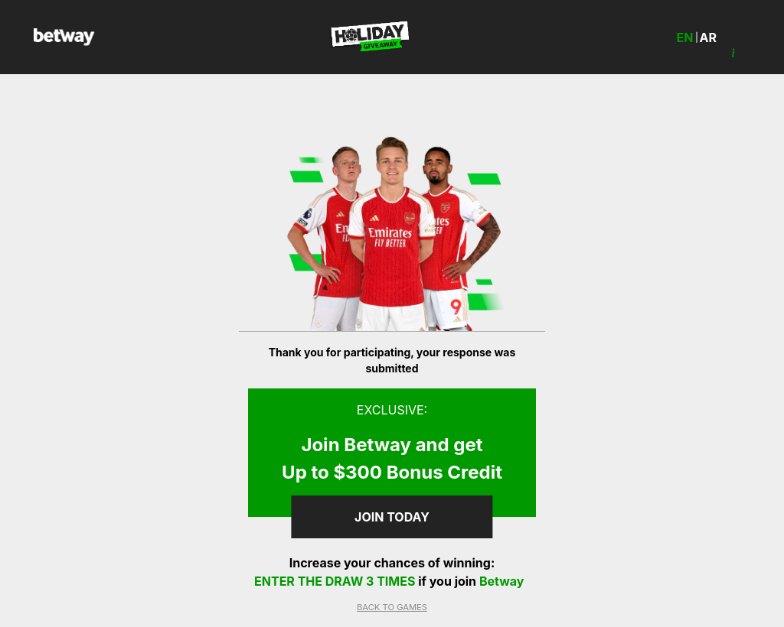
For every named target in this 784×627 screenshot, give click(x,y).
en (685, 37)
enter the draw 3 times (336, 581)
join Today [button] (392, 517)
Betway (501, 581)
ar (708, 37)
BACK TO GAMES (392, 607)
